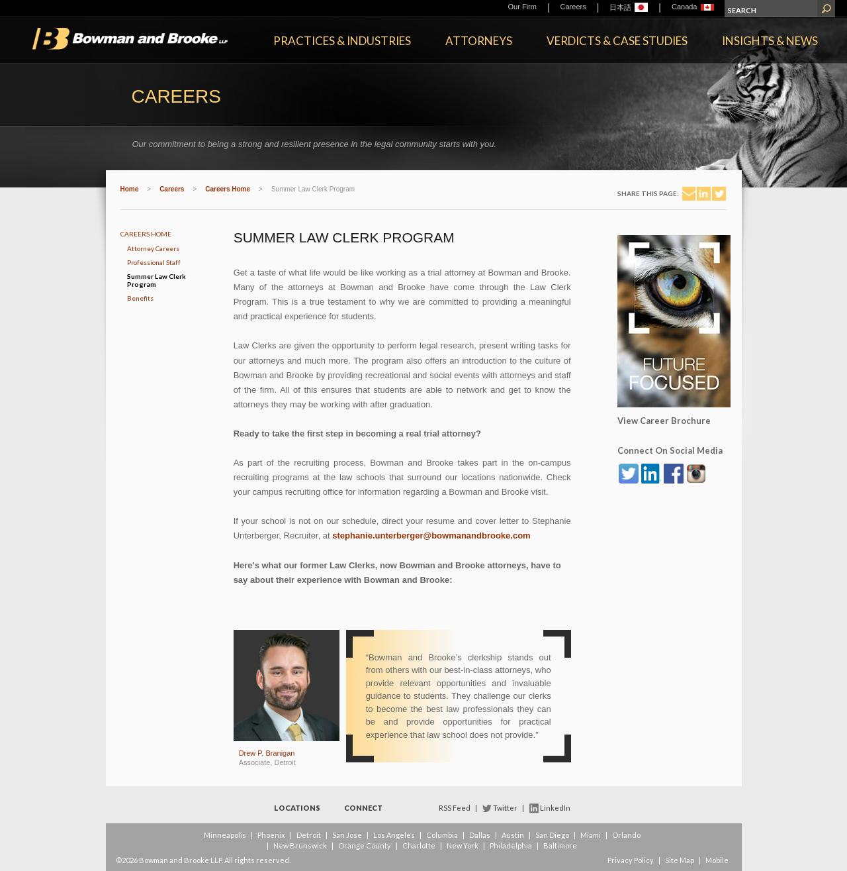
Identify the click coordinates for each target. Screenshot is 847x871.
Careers (573, 7)
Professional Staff (154, 262)
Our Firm (522, 7)
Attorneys (478, 41)
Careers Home (227, 189)
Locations (297, 807)
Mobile (717, 860)
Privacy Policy (630, 860)
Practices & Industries (342, 41)
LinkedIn (555, 807)
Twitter (505, 807)
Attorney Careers (153, 248)
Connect (363, 807)
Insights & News (770, 41)
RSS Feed (454, 807)
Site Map (679, 860)
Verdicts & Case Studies (617, 41)
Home (129, 189)
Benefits (140, 298)
